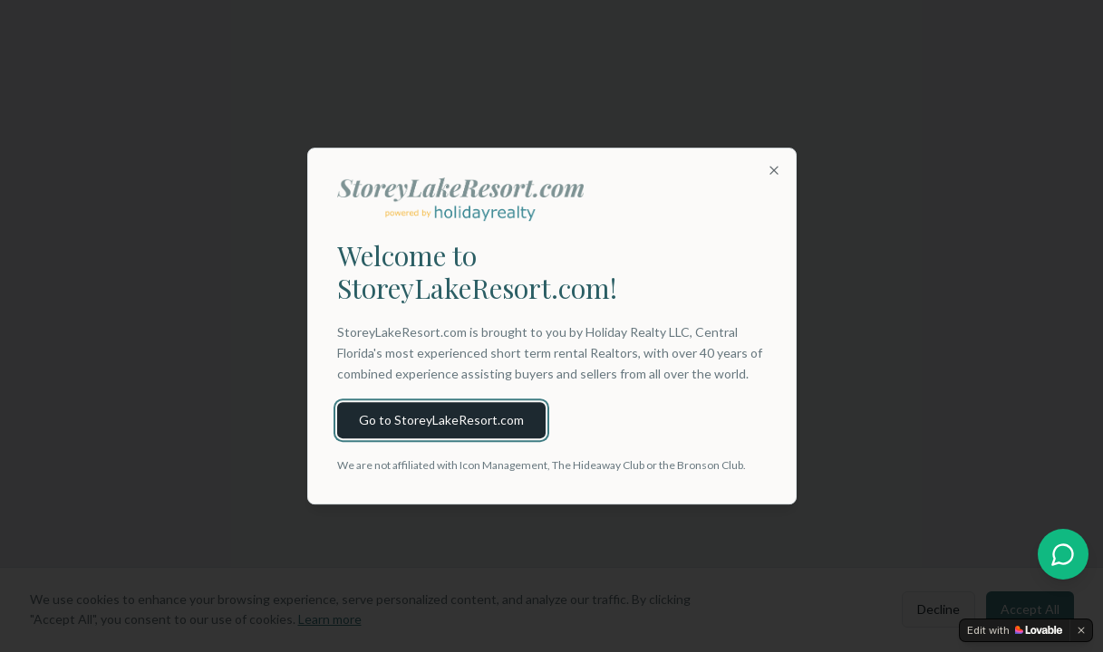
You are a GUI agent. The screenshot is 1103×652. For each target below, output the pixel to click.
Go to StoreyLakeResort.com (441, 419)
